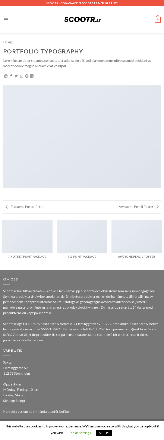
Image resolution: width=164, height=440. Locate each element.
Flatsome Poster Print (24, 206)
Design (8, 42)
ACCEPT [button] (104, 433)
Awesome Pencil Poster (139, 206)
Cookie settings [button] (80, 433)
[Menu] (5, 19)
